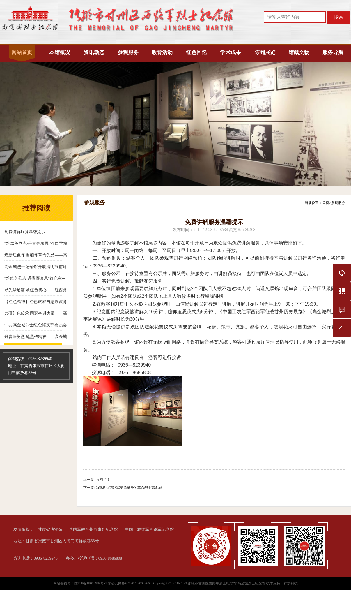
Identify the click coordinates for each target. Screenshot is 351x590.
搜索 (338, 17)
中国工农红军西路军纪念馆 (149, 529)
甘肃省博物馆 (50, 529)
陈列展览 (264, 52)
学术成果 (230, 52)
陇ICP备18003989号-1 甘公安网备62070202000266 (112, 583)
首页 (325, 203)
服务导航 (332, 52)
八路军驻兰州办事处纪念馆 (93, 529)
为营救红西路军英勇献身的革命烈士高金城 (128, 488)
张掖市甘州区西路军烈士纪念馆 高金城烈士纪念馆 (226, 583)
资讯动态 (94, 52)
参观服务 (128, 52)
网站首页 (21, 52)
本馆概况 (59, 52)
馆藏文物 (298, 52)
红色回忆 (196, 52)
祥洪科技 (291, 583)
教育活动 (162, 52)
